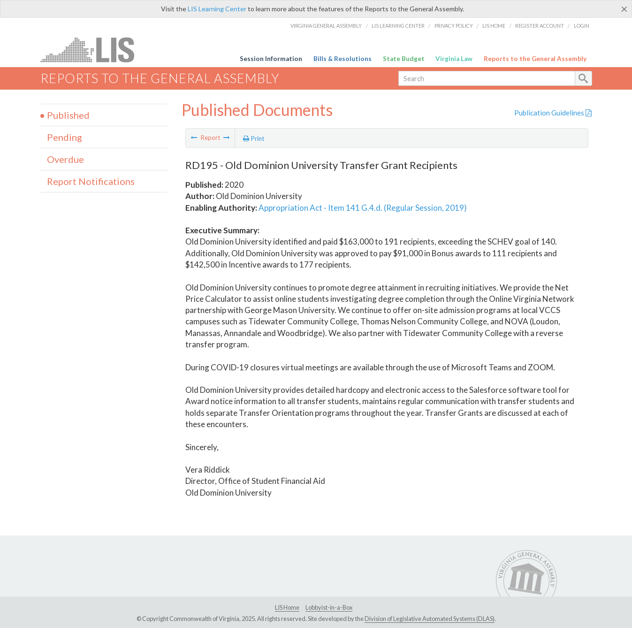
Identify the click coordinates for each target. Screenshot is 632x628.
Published (68, 115)
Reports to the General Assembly (535, 58)
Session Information (271, 58)
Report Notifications (91, 181)
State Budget (404, 58)
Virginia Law (453, 58)
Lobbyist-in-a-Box (328, 607)
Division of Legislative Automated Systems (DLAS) (430, 618)
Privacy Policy (453, 26)
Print (254, 138)
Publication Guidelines (553, 112)
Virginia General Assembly (326, 26)
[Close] (624, 9)
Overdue (65, 159)
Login (581, 26)
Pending (64, 137)
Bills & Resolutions (342, 58)
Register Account (539, 26)
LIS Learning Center (217, 9)
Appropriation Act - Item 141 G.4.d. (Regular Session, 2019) (363, 208)
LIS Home (493, 26)
